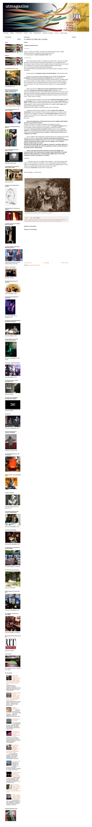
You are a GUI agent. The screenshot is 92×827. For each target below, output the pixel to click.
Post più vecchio (64, 262)
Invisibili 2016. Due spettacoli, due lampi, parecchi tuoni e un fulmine (16, 774)
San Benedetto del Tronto (45, 221)
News (31, 33)
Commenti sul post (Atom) (34, 265)
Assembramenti (31, 219)
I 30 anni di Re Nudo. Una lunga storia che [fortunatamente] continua (16, 734)
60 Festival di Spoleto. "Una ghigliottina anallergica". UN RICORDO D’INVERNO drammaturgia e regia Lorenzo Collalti (12, 749)
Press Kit (56, 33)
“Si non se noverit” (16, 761)
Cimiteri (40, 219)
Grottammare (63, 219)
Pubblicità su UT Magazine (48, 33)
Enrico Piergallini (56, 219)
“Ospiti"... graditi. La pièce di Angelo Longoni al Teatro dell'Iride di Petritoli (16, 796)
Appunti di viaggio (63, 33)
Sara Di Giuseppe (54, 221)
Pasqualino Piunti (36, 221)
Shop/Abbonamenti (37, 33)
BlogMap (12, 33)
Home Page (6, 33)
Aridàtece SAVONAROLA (15, 708)
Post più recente (28, 262)
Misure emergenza (28, 221)
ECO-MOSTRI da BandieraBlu (16, 719)
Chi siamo (26, 33)
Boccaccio (36, 219)
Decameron (50, 219)
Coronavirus (45, 219)
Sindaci (60, 221)
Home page (46, 262)
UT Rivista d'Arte (19, 33)
